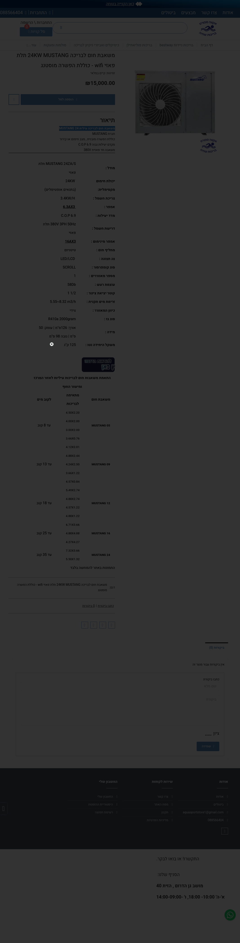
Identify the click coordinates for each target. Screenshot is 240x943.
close (226, 455)
